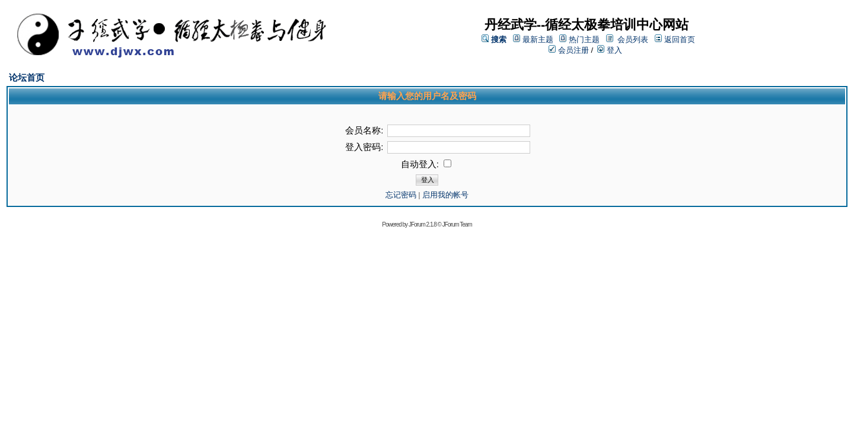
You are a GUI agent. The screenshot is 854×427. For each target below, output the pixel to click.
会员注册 (569, 50)
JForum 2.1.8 (422, 224)
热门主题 (584, 39)
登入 (609, 50)
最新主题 (537, 39)
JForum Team (457, 224)
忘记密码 (400, 194)
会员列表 (632, 39)
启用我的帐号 (445, 194)
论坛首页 (26, 77)
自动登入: (426, 164)
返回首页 (679, 39)
